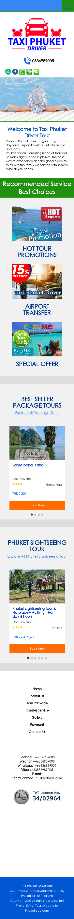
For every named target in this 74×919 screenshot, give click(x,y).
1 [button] (32, 514)
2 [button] (35, 514)
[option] (37, 468)
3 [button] (39, 514)
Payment (37, 724)
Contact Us (37, 732)
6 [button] (46, 658)
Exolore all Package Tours (37, 412)
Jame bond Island (27, 465)
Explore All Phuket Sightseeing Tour (37, 556)
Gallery (37, 717)
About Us (37, 696)
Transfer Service (37, 710)
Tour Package (37, 703)
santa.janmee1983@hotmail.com (37, 778)
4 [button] (42, 514)
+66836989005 (44, 757)
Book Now (37, 505)
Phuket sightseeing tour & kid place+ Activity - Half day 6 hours (34, 611)
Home (37, 689)
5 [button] (42, 658)
